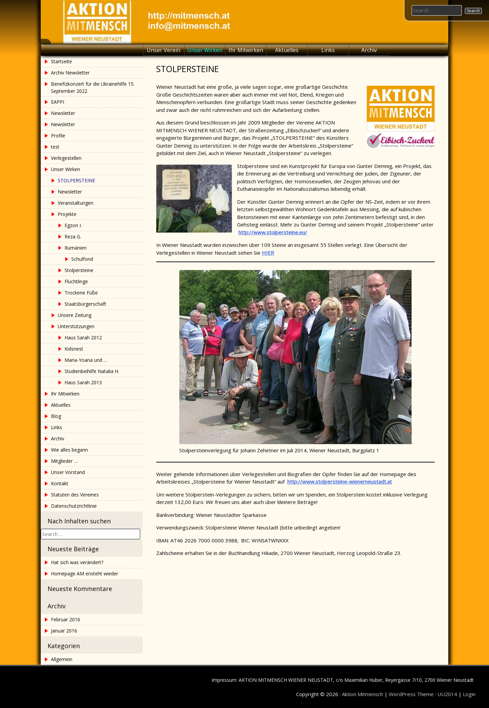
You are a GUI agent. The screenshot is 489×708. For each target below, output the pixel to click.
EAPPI (57, 102)
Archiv (369, 50)
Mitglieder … (64, 461)
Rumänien (76, 248)
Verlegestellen (66, 158)
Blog (56, 416)
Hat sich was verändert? (77, 562)
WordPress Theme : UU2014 (423, 694)
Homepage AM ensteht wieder (84, 573)
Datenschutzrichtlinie (74, 506)
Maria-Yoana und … (86, 360)
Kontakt (59, 483)
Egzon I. (73, 225)
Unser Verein (163, 50)
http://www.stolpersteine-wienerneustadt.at (339, 481)
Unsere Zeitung (74, 315)
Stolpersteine (79, 270)
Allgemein (61, 659)
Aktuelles (286, 50)
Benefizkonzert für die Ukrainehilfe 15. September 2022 (92, 87)
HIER (268, 252)
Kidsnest (74, 348)
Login (469, 694)
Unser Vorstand (68, 472)
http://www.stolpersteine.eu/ (272, 232)
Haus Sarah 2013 (83, 382)
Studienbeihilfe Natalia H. (92, 371)
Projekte (67, 214)
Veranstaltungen (75, 203)
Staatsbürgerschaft (85, 304)
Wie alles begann (69, 449)
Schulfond (82, 259)
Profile (58, 135)
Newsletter (63, 113)
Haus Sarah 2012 (83, 337)
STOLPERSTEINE (76, 180)
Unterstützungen (76, 326)
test (55, 147)
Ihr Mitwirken (246, 50)
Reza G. (73, 236)
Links (328, 50)
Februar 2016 (65, 619)
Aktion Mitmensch (362, 694)
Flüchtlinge (76, 281)
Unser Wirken (204, 50)
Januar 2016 (64, 630)
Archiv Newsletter (70, 72)
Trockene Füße (81, 292)
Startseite (61, 61)
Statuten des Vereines (75, 494)
